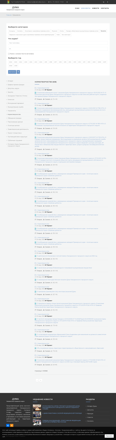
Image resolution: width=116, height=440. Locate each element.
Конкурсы (12, 31)
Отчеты (62, 31)
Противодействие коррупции (17, 137)
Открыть (39, 99)
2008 (99, 62)
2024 (20, 62)
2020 (40, 62)
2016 (60, 62)
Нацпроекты (12, 111)
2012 (79, 62)
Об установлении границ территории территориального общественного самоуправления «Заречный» (70, 348)
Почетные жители (13, 125)
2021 (36, 62)
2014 (70, 62)
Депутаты (90, 410)
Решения (54, 31)
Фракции (90, 413)
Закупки (10, 92)
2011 (84, 62)
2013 (74, 62)
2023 (25, 62)
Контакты (105, 8)
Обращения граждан (14, 118)
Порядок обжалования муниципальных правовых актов (82, 31)
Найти (12, 72)
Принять (109, 436)
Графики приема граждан (16, 84)
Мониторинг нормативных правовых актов (37, 31)
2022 (30, 62)
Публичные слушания (15, 140)
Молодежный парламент (16, 103)
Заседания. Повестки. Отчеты (17, 96)
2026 (10, 62)
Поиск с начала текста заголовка (22, 54)
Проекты (103, 31)
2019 (46, 62)
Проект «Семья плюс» (15, 133)
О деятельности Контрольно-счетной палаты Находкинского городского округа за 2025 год (67, 256)
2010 (89, 62)
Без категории (66, 34)
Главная (8, 15)
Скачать (47, 99)
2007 (104, 62)
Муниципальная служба (15, 107)
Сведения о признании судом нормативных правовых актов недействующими (31, 34)
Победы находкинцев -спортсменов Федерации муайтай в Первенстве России (61, 421)
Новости (95, 8)
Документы (85, 8)
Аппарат (10, 81)
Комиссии (11, 99)
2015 (65, 62)
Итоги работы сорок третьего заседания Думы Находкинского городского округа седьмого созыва (61, 407)
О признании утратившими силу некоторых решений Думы (56, 291)
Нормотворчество (43, 88)
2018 (50, 62)
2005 (15, 65)
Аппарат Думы (92, 406)
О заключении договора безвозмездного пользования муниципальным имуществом (64, 268)
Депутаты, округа (13, 88)
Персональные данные (15, 122)
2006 (10, 65)
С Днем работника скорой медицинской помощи (62, 413)
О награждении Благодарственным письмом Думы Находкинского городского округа (65, 280)
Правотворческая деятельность (18, 129)
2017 (55, 62)
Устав (58, 34)
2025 (15, 62)
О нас (77, 8)
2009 (94, 62)
